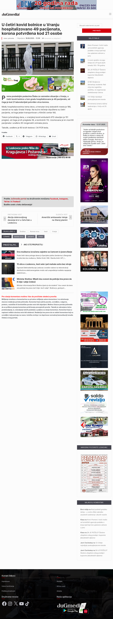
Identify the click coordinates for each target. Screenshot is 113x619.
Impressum (6, 576)
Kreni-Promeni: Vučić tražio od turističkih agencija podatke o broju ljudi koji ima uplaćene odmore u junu (98, 45)
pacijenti (31, 236)
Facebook (54, 199)
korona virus (18, 236)
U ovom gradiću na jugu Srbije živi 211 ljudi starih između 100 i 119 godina (96, 57)
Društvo (22, 231)
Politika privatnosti (8, 586)
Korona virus (34, 231)
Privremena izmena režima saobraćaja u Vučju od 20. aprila (97, 101)
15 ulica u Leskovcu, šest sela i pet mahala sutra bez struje (44, 264)
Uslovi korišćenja (8, 581)
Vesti (45, 231)
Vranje (54, 231)
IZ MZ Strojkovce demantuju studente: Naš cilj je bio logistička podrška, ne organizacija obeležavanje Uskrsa (97, 82)
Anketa (59, 586)
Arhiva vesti (61, 581)
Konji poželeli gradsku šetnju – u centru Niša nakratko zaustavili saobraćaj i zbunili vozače (93, 506)
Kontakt (59, 576)
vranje (40, 236)
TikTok (7, 201)
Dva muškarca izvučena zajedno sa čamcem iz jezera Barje (44, 252)
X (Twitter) (17, 201)
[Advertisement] (38, 176)
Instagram (65, 199)
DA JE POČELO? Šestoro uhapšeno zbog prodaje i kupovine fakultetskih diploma (93, 530)
